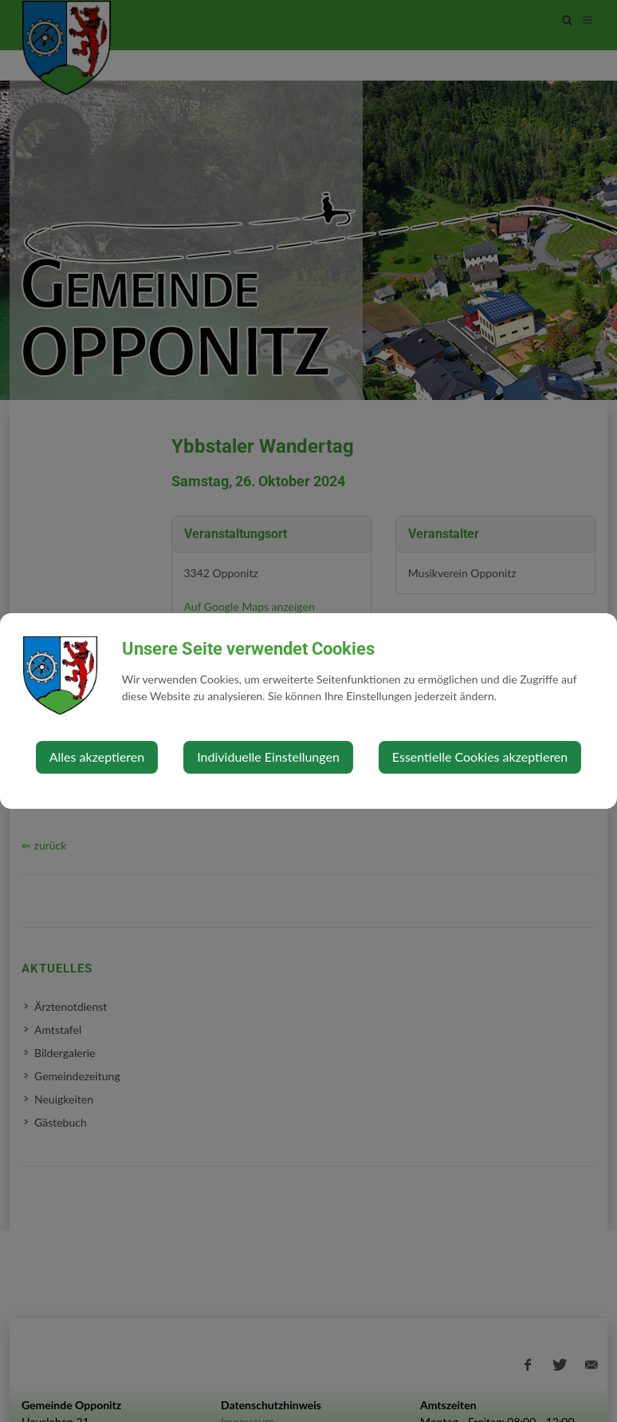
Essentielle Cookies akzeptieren (480, 756)
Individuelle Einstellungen (268, 756)
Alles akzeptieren (96, 756)
